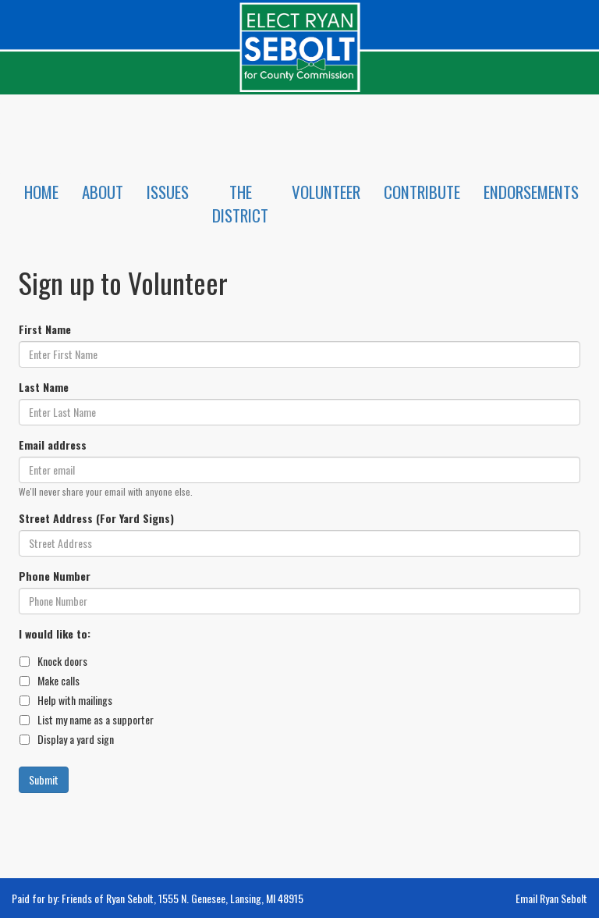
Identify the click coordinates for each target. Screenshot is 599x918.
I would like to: (54, 634)
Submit (43, 779)
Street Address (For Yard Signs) (96, 518)
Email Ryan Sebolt (551, 898)
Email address (53, 445)
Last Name (44, 387)
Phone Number (54, 576)
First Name (45, 329)
